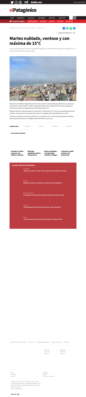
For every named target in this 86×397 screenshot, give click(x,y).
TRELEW (25, 217)
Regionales (20, 18)
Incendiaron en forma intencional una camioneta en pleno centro (43, 195)
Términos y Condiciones (49, 376)
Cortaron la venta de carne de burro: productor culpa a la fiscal (42, 219)
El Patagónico (13, 28)
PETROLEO (25, 181)
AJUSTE (51, 21)
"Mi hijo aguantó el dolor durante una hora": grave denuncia (42, 207)
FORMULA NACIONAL (56, 342)
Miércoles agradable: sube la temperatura (34, 153)
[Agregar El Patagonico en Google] (65, 32)
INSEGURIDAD (32, 21)
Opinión (13, 376)
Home (12, 18)
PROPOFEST (31, 342)
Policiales (31, 18)
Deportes (52, 18)
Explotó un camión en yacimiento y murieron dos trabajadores (42, 183)
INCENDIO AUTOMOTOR (28, 193)
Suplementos (63, 350)
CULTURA (60, 21)
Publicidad (62, 351)
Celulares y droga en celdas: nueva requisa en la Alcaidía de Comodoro (45, 171)
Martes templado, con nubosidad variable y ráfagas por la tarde (50, 154)
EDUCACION (26, 205)
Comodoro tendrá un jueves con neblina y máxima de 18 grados (17, 154)
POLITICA (43, 21)
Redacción (47, 353)
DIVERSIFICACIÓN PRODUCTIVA (18, 342)
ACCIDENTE (66, 342)
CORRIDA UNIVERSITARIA (42, 342)
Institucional (63, 353)
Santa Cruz (62, 18)
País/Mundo (41, 18)
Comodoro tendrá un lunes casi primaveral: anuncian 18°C (67, 154)
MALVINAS (69, 21)
